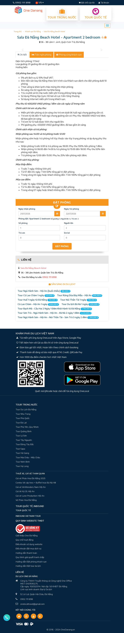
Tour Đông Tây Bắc (25, 444)
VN (39, 2)
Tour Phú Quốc (22, 418)
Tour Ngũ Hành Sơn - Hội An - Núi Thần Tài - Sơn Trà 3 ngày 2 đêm (58, 317)
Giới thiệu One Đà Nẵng (27, 535)
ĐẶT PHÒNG (62, 246)
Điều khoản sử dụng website (29, 544)
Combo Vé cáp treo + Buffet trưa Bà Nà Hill (36, 482)
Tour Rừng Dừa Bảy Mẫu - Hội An (79, 295)
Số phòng (22, 223)
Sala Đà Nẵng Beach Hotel (54, 31)
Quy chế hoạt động (24, 540)
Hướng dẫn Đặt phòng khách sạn (31, 561)
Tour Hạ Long (22, 466)
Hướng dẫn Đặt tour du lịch (28, 566)
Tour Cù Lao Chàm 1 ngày (36, 295)
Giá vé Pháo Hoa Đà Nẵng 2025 (30, 478)
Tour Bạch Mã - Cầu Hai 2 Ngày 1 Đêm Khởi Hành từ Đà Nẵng (55, 308)
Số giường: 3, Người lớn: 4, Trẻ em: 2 (65, 219)
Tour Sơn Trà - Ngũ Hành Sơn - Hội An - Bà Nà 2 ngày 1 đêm (54, 313)
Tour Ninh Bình (23, 461)
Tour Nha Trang (23, 414)
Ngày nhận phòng (26, 209)
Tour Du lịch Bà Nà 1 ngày (80, 304)
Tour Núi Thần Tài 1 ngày (78, 299)
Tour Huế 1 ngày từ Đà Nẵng (38, 299)
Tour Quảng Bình (24, 431)
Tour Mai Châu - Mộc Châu (28, 457)
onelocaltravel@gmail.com (32, 604)
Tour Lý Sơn (21, 435)
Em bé (67, 233)
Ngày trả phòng (71, 209)
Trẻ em (21, 233)
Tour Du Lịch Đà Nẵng (26, 409)
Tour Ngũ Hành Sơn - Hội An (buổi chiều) (44, 291)
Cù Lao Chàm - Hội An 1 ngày (38, 304)
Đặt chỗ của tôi (87, 2)
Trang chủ (18, 31)
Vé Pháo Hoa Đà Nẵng (26, 500)
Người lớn (68, 223)
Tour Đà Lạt (21, 422)
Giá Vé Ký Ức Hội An (25, 491)
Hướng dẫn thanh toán (26, 553)
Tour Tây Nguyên (24, 440)
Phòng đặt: (34, 219)
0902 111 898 (21, 2)
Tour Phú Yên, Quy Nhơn (27, 427)
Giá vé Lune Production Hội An (30, 496)
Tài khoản (104, 2)
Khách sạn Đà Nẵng (33, 31)
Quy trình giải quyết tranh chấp (30, 557)
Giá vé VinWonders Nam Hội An (31, 487)
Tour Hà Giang (22, 453)
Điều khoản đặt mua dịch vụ (28, 548)
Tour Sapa (20, 448)
